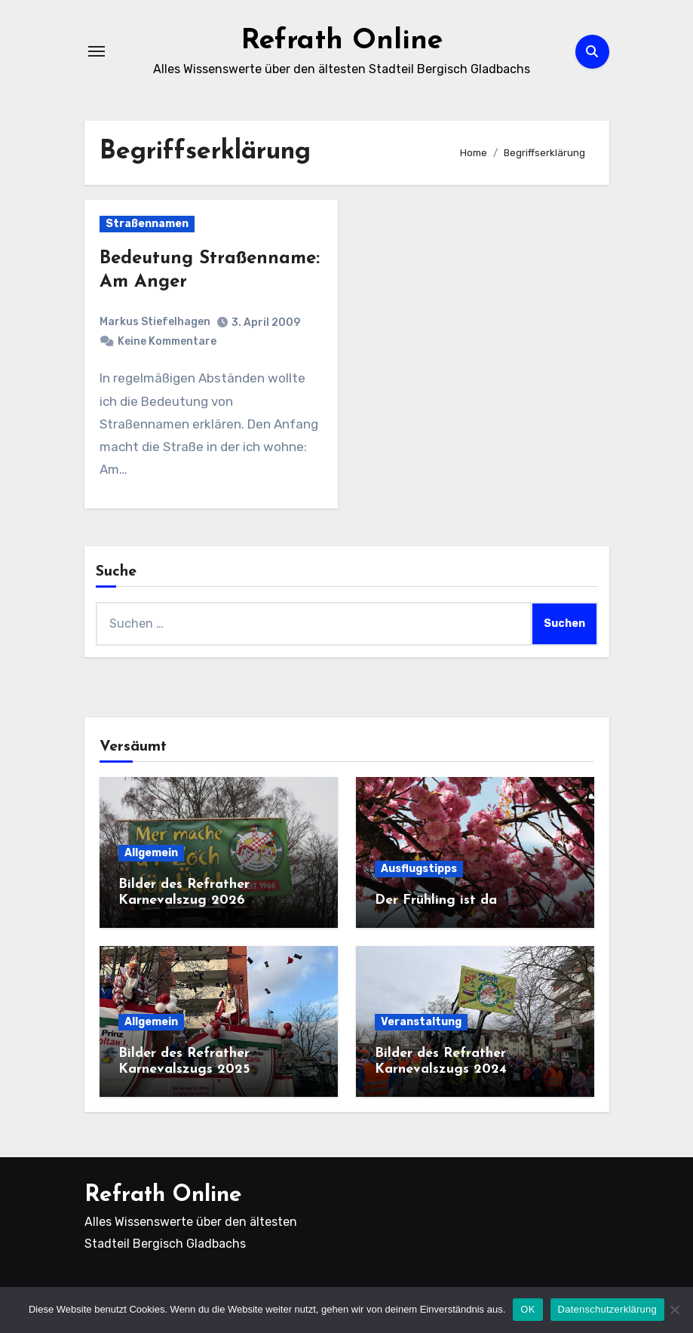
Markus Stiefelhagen (155, 321)
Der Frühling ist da (436, 900)
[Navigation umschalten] (96, 51)
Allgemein (151, 852)
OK (527, 1309)
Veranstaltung (421, 1021)
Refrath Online (342, 41)
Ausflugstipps (419, 868)
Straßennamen (147, 223)
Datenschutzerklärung (607, 1309)
